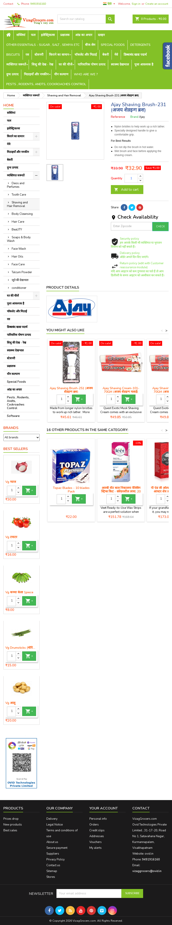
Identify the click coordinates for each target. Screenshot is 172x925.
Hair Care (18, 222)
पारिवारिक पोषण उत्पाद (91, 64)
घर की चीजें (65, 64)
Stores (50, 877)
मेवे (116, 55)
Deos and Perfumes (15, 185)
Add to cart (126, 189)
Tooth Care (19, 195)
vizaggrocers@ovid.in (146, 871)
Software (13, 416)
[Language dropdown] (109, 4)
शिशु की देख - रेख (42, 64)
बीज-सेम (90, 45)
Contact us (53, 865)
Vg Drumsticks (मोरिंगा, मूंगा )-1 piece (21, 648)
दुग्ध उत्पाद (12, 74)
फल (33, 35)
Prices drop (11, 819)
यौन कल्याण (61, 74)
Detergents (140, 45)
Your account (103, 808)
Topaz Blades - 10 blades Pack (71, 490)
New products (12, 825)
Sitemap (51, 871)
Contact (8, 4)
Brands (10, 427)
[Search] (86, 19)
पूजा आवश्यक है (143, 64)
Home (8, 105)
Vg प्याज (10, 482)
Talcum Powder (22, 272)
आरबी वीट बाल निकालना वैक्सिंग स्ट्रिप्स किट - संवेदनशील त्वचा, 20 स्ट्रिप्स (121, 491)
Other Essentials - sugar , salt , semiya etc (43, 45)
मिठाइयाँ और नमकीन (36, 74)
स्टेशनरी (38, 55)
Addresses (96, 836)
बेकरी (105, 55)
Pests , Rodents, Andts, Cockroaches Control (46, 84)
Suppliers (52, 854)
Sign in (136, 4)
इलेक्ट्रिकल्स (48, 35)
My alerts (95, 848)
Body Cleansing (22, 214)
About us (52, 842)
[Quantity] (11, 491)
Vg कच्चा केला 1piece (19, 592)
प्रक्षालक (65, 35)
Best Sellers (15, 448)
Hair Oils (17, 257)
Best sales (10, 830)
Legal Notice (54, 825)
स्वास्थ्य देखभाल (120, 64)
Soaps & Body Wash (19, 239)
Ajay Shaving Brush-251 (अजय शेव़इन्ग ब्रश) (71, 390)
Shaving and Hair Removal (17, 204)
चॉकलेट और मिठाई (86, 55)
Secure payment (56, 848)
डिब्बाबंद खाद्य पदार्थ (135, 55)
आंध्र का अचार (83, 35)
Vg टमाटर (11, 537)
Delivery (52, 819)
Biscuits (13, 55)
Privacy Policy (55, 859)
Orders (94, 825)
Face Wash (19, 249)
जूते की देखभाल (20, 280)
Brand (134, 117)
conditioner (19, 288)
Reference (118, 117)
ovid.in (149, 854)
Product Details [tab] (62, 287)
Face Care (18, 264)
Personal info (98, 819)
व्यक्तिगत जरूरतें (16, 64)
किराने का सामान (59, 55)
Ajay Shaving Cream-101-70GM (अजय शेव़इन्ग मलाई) (121, 390)
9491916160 (38, 4)
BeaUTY (17, 230)
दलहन (101, 35)
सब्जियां (20, 35)
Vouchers (95, 842)
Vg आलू (10, 703)
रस (27, 55)
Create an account (156, 4)
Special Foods (113, 45)
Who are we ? (86, 74)
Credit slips (97, 830)
